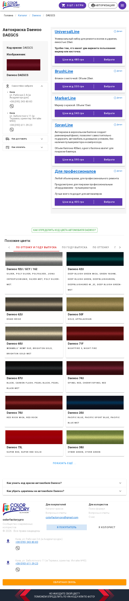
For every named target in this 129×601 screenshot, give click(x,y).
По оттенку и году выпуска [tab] (36, 247)
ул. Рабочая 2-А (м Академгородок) (20, 96)
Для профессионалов (75, 171)
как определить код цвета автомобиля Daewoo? (64, 230)
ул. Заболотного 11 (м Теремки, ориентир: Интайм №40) (25, 119)
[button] (25, 86)
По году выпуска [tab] (74, 247)
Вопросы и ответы (56, 513)
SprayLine (64, 125)
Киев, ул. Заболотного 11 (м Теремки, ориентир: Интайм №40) (51, 560)
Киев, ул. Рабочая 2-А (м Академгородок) (38, 539)
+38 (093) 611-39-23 (21, 125)
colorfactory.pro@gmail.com (62, 517)
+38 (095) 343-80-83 (21, 101)
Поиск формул (97, 508)
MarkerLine (65, 98)
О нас (92, 517)
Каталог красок (54, 508)
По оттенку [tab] (101, 247)
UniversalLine (67, 31)
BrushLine (64, 71)
